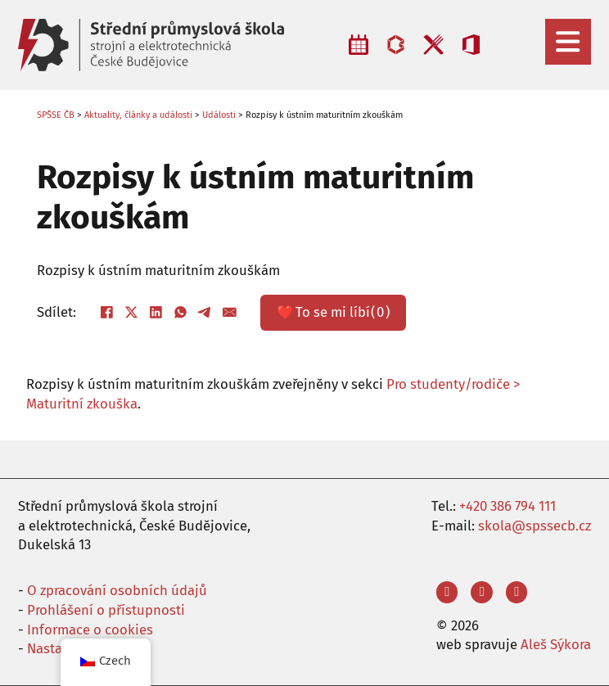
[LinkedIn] (155, 312)
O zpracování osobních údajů (117, 590)
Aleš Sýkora (556, 644)
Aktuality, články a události (138, 115)
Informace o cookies (90, 629)
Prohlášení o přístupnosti (106, 610)
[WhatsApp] (180, 312)
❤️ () (333, 313)
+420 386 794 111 (507, 506)
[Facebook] (106, 312)
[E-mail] (229, 312)
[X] (131, 312)
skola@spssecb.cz (534, 525)
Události (219, 115)
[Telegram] (204, 312)
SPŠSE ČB (55, 115)
